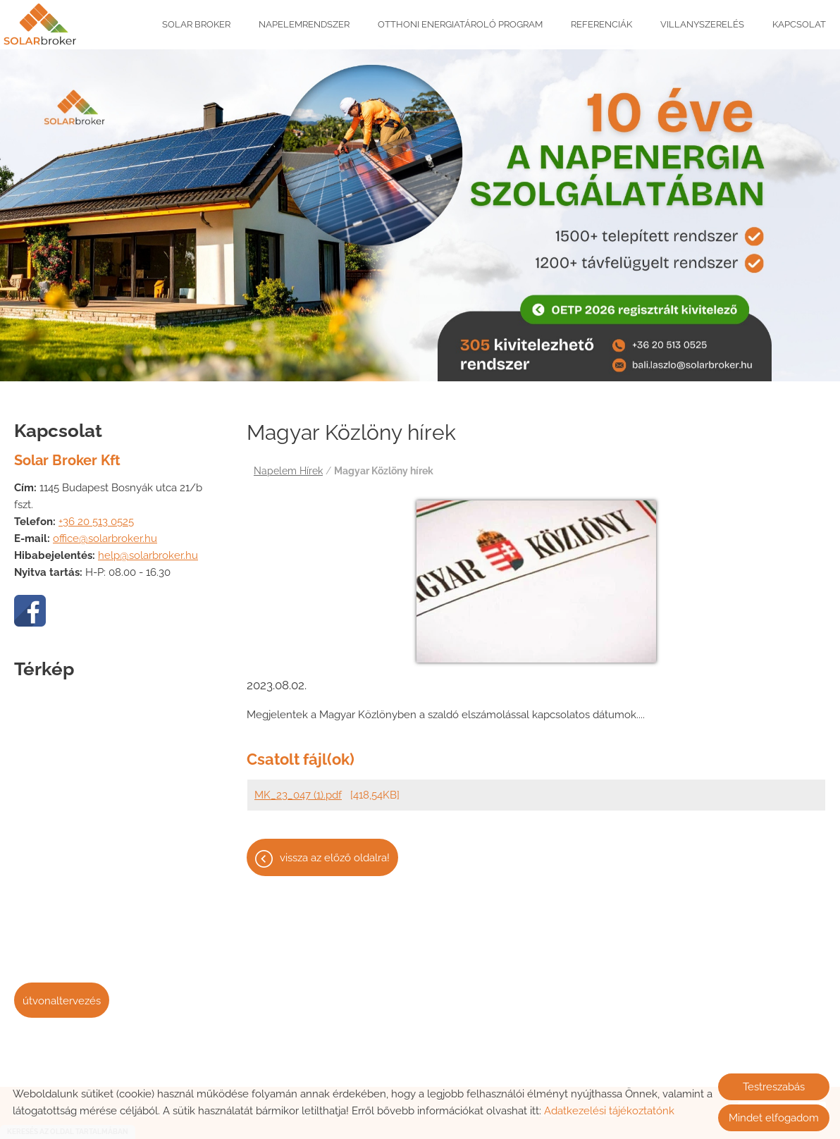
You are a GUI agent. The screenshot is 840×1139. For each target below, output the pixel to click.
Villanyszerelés (702, 24)
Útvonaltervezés (62, 993)
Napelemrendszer (304, 24)
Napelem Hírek (288, 463)
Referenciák (601, 24)
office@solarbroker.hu (105, 531)
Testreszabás (774, 1086)
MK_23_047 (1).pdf (298, 788)
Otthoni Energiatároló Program (460, 24)
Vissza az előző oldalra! (335, 850)
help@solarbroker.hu (148, 548)
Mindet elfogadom (774, 1118)
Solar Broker (196, 24)
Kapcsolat (799, 24)
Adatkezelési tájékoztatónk (609, 1110)
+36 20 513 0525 (96, 514)
